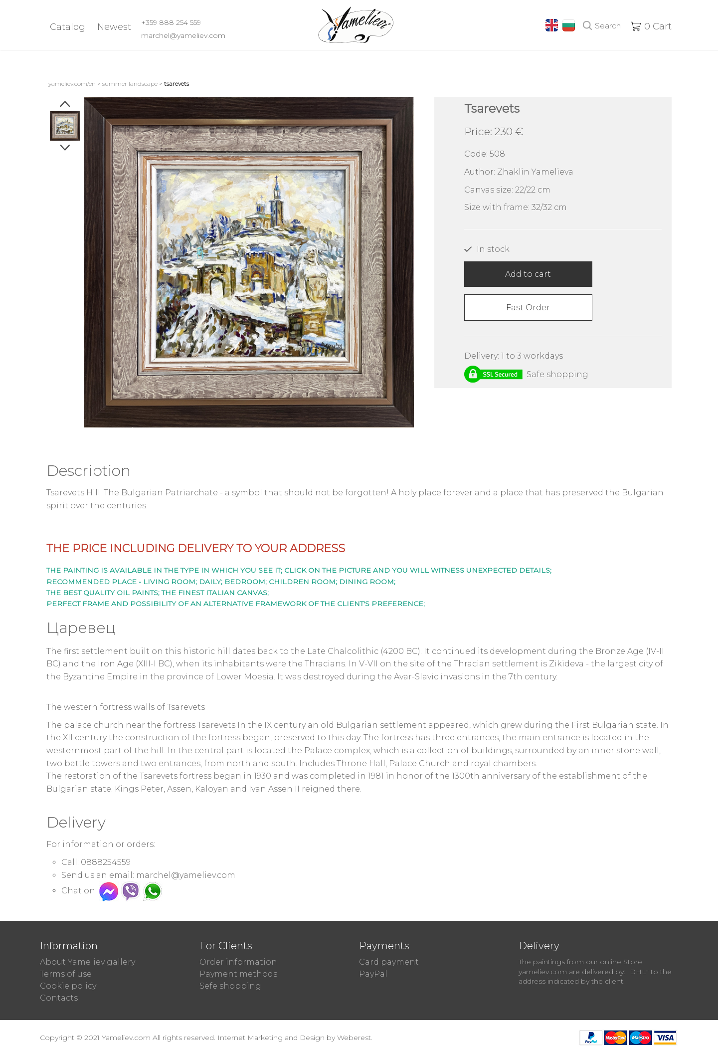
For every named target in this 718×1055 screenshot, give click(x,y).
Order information (238, 962)
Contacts (59, 998)
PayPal (373, 974)
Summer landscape (130, 83)
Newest (114, 26)
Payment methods (238, 974)
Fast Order (528, 307)
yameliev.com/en (72, 83)
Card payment (389, 962)
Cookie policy (68, 986)
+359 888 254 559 (171, 22)
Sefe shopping (230, 986)
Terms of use (66, 974)
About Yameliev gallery (87, 962)
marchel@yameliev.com (183, 35)
